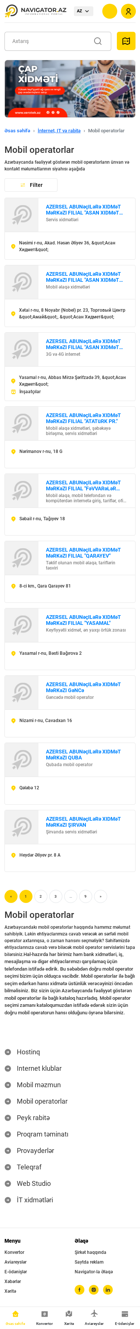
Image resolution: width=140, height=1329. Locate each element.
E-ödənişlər (15, 1271)
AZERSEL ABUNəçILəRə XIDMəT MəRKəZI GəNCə (83, 687)
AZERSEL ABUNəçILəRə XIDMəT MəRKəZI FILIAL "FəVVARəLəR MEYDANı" (83, 485)
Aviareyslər (15, 1262)
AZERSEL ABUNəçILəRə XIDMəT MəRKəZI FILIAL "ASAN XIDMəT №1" (83, 210)
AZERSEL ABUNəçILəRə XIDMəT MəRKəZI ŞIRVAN (83, 822)
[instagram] (94, 1290)
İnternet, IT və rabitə (59, 130)
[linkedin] (108, 1290)
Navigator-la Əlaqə (94, 1271)
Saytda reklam (89, 1262)
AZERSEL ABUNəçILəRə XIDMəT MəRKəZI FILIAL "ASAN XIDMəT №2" (83, 277)
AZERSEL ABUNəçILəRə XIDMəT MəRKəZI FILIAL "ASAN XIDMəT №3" (83, 344)
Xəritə (10, 1291)
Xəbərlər (12, 1281)
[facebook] (79, 1290)
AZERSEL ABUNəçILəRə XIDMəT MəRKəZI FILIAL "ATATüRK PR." (83, 418)
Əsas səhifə (17, 130)
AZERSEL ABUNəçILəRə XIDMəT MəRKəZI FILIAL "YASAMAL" (83, 620)
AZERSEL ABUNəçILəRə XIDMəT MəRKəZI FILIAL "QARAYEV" (83, 553)
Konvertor (14, 1252)
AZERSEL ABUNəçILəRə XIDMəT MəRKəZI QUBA (83, 755)
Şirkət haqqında (90, 1252)
